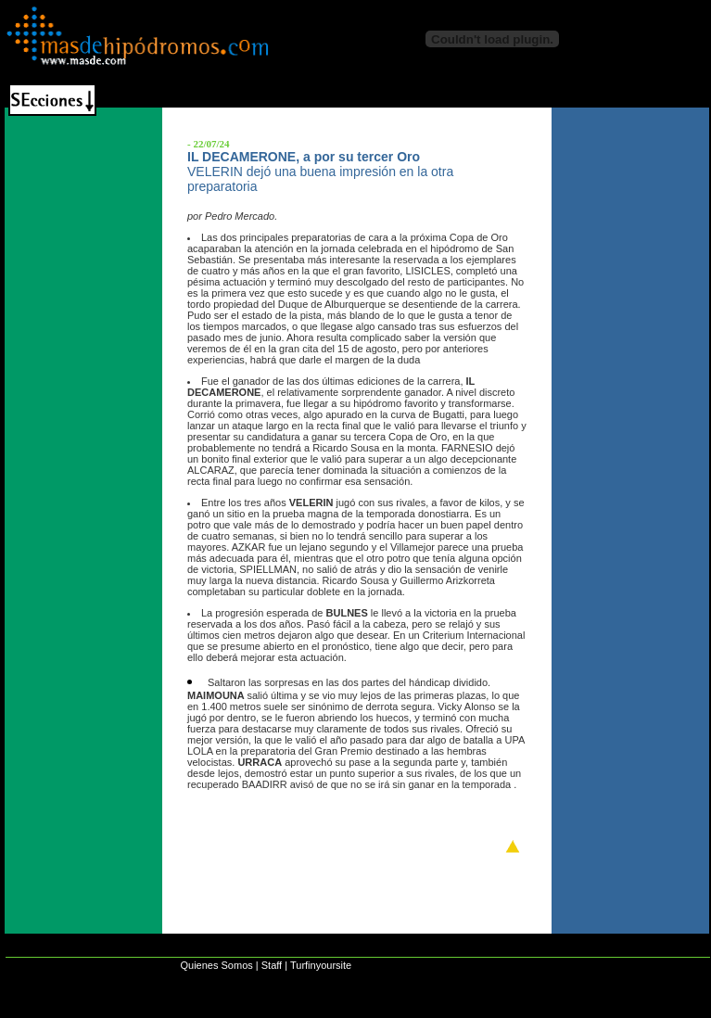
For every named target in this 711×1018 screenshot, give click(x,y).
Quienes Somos (216, 965)
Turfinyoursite (320, 965)
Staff (271, 965)
